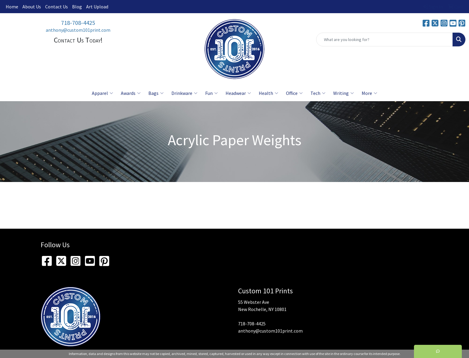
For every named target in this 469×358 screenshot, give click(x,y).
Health (268, 93)
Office (294, 93)
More (369, 93)
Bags (156, 93)
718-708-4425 (78, 22)
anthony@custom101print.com (78, 30)
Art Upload (97, 7)
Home (12, 7)
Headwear (238, 93)
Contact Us (56, 7)
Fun (211, 93)
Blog (77, 7)
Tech (317, 93)
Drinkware (184, 93)
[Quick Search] (384, 39)
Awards (131, 93)
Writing (343, 93)
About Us (31, 7)
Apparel (102, 93)
